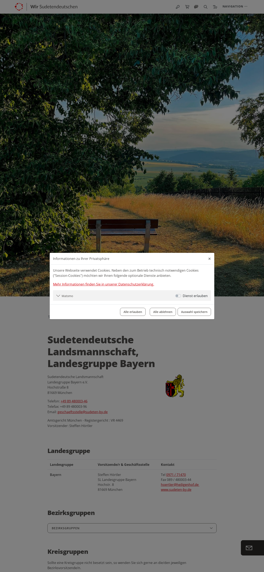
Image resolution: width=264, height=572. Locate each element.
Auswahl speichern (194, 312)
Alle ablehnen (162, 312)
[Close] (209, 258)
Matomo (67, 296)
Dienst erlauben (195, 296)
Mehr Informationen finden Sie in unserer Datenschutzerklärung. (103, 284)
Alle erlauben (133, 312)
